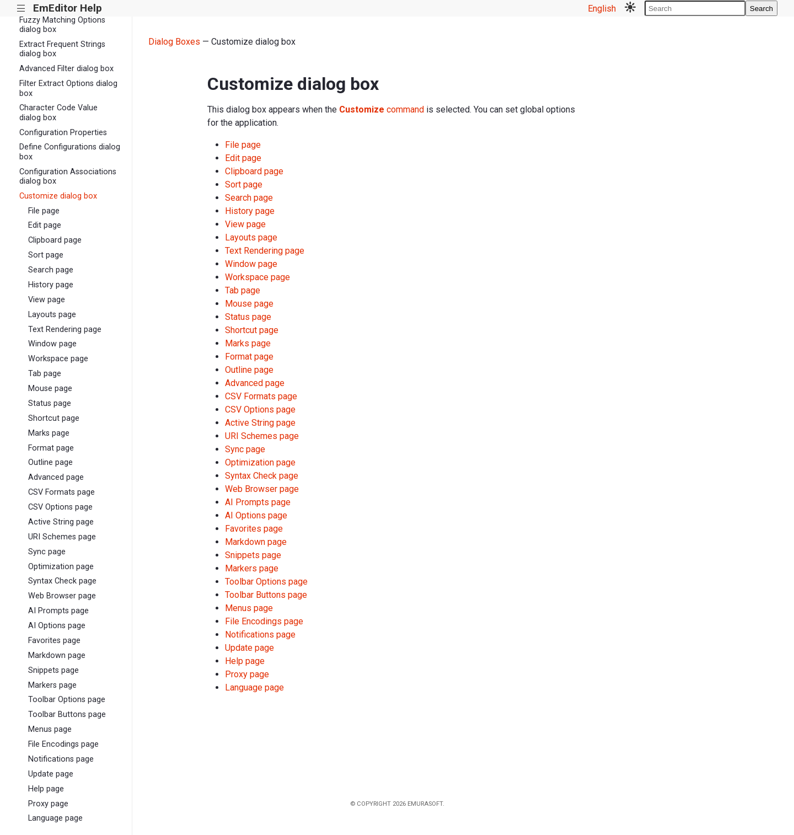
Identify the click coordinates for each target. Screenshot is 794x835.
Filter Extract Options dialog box (68, 88)
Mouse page (50, 388)
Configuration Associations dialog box (67, 176)
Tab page (44, 373)
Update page (50, 774)
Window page (52, 344)
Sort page (45, 255)
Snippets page (53, 670)
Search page (50, 270)
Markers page (52, 685)
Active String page (61, 522)
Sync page (47, 551)
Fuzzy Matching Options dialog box (62, 24)
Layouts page (52, 314)
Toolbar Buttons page (67, 714)
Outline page (50, 462)
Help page (46, 789)
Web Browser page (62, 596)
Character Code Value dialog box (58, 112)
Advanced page (56, 477)
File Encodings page (63, 744)
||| (21, 8)
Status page (49, 403)
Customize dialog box (58, 196)
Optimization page (61, 566)
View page (46, 299)
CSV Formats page (61, 492)
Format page (51, 448)
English (602, 8)
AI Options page (56, 625)
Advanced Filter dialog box (66, 68)
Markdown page (56, 655)
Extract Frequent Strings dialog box (62, 49)
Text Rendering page (64, 329)
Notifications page (61, 759)
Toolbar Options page (66, 699)
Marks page (48, 433)
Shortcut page (53, 418)
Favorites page (54, 640)
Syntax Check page (62, 581)
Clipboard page (55, 240)
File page (44, 211)
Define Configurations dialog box (69, 151)
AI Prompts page (58, 610)
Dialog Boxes (174, 41)
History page (50, 285)
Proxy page (48, 804)
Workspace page (58, 358)
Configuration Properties (63, 132)
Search (761, 8)
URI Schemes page (62, 537)
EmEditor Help (67, 8)
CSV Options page (60, 507)
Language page (55, 818)
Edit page (44, 225)
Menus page (50, 729)
